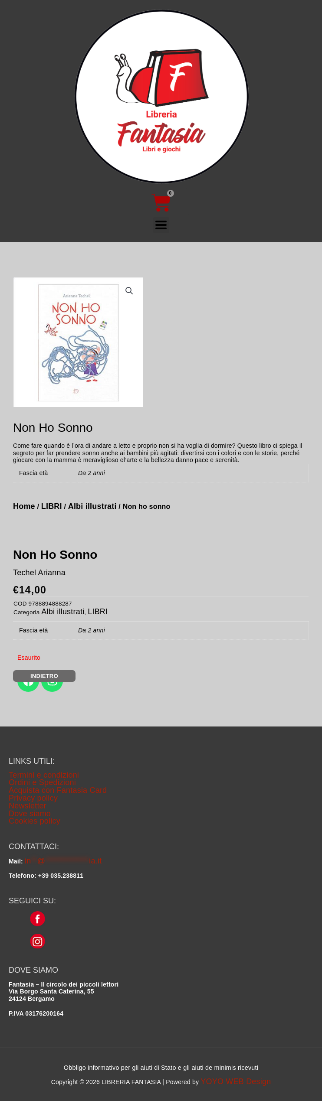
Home (24, 506)
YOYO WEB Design (235, 1081)
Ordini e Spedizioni (42, 782)
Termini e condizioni (44, 775)
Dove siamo (30, 813)
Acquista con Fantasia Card (58, 790)
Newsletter (27, 805)
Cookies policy (34, 821)
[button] (129, 291)
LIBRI (51, 506)
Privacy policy (33, 798)
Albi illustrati (92, 506)
